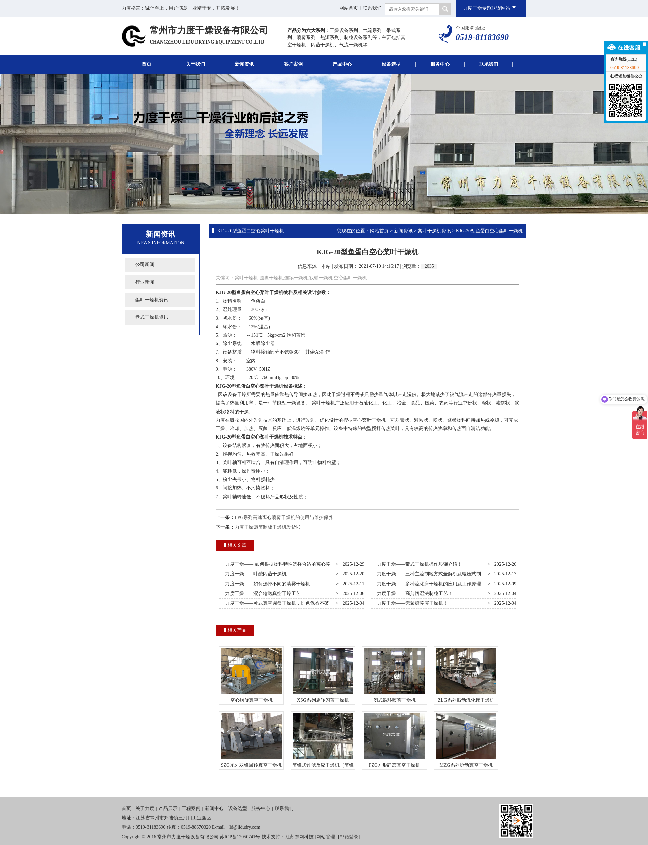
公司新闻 (144, 264)
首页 (146, 64)
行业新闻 (144, 282)
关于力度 (144, 808)
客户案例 (293, 64)
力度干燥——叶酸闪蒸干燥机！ (257, 573)
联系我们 (372, 8)
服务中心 (440, 64)
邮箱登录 (349, 836)
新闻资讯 (244, 64)
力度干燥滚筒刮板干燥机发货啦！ (270, 527)
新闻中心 (214, 808)
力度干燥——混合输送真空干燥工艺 (262, 593)
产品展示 (168, 808)
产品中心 (342, 64)
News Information (160, 242)
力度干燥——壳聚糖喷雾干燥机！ (411, 603)
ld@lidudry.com (245, 827)
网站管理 (325, 836)
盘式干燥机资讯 (151, 317)
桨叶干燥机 (272, 292)
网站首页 (348, 8)
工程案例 (191, 808)
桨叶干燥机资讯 (151, 299)
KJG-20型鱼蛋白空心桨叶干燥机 (250, 230)
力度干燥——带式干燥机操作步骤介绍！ (418, 564)
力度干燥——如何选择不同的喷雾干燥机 (266, 583)
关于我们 (195, 64)
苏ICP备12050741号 (240, 836)
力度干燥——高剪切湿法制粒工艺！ (414, 593)
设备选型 (391, 64)
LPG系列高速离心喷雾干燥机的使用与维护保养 (284, 517)
